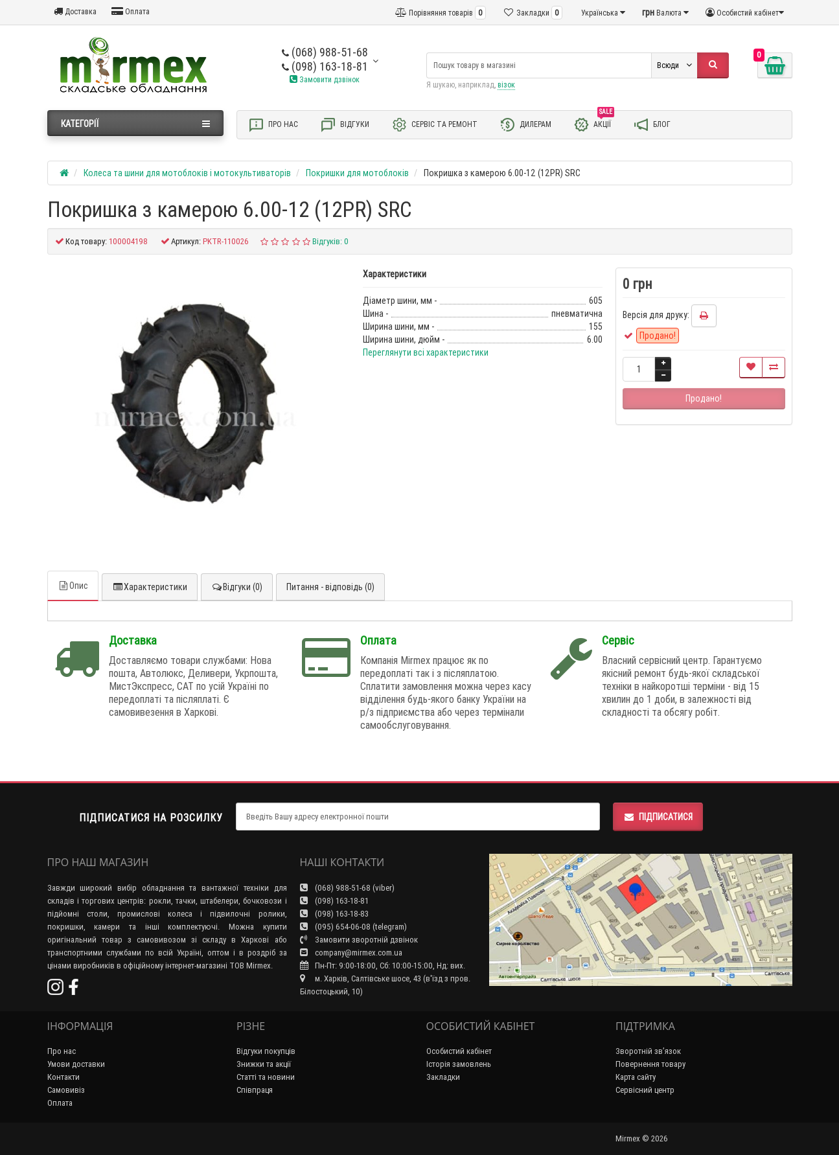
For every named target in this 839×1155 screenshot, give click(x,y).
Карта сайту (635, 1076)
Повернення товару (650, 1063)
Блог (652, 125)
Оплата (130, 11)
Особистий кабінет (459, 1051)
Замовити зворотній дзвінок (359, 939)
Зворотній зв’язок (648, 1051)
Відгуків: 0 (330, 241)
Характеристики (149, 587)
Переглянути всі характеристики (425, 352)
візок (506, 84)
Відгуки (344, 125)
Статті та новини (265, 1076)
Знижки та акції (263, 1063)
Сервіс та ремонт (434, 125)
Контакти (63, 1076)
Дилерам (525, 125)
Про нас (273, 125)
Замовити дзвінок (325, 79)
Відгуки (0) (236, 587)
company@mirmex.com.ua (351, 952)
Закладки (443, 1076)
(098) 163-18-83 (334, 913)
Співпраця (254, 1089)
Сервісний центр (644, 1089)
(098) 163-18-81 (325, 66)
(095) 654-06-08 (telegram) (353, 926)
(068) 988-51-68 (325, 52)
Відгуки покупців (265, 1051)
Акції (593, 124)
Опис (73, 585)
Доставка (75, 11)
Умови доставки (76, 1063)
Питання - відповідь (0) (330, 587)
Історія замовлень (458, 1063)
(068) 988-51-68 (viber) (347, 887)
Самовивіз (66, 1089)
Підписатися (658, 817)
